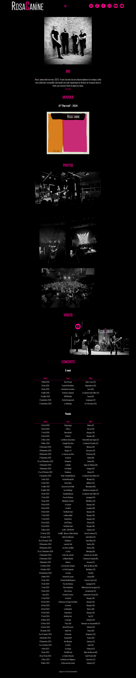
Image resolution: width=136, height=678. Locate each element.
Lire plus (68, 88)
